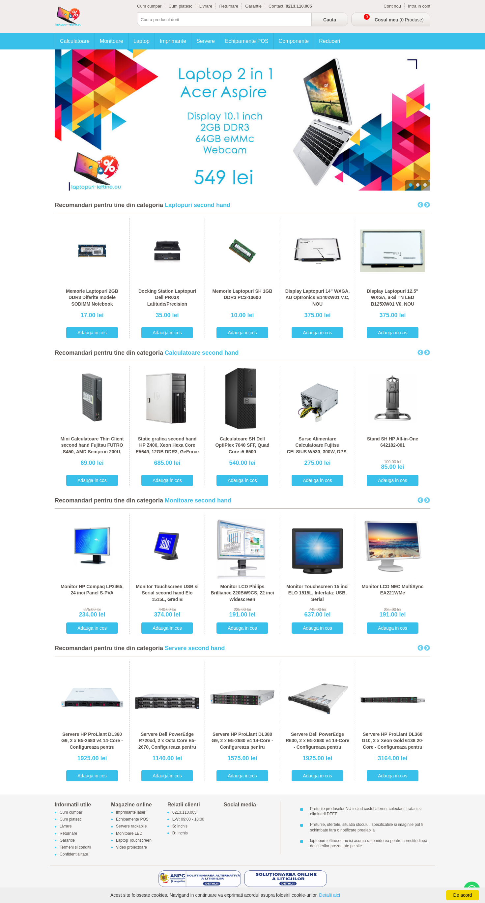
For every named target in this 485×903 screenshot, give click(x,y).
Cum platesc (180, 6)
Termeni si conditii (75, 847)
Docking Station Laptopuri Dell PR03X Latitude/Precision (167, 297)
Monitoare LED (129, 833)
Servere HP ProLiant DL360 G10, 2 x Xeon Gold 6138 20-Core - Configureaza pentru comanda (392, 744)
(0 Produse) (399, 19)
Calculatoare (75, 41)
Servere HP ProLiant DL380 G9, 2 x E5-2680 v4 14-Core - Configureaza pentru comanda (242, 744)
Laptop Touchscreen (134, 840)
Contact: (276, 6)
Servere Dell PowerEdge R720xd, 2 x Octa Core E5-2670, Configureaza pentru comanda (167, 744)
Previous (420, 205)
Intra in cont (419, 6)
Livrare (206, 6)
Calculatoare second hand (202, 352)
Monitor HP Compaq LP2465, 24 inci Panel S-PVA (92, 590)
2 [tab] (417, 185)
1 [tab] (410, 185)
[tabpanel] (242, 120)
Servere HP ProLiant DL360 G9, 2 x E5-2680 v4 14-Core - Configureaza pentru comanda (92, 744)
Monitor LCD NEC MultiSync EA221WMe (392, 590)
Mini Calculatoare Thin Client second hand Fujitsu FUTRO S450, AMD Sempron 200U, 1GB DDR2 (92, 448)
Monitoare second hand (198, 500)
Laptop (141, 41)
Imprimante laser (130, 812)
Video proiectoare (131, 847)
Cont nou (392, 6)
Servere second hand (195, 648)
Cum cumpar (149, 6)
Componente (294, 41)
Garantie (253, 6)
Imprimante (173, 41)
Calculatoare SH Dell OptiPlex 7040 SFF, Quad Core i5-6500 (242, 445)
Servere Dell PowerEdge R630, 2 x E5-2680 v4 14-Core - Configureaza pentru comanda (317, 744)
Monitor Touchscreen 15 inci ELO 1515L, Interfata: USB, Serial (317, 593)
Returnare (228, 6)
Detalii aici (329, 895)
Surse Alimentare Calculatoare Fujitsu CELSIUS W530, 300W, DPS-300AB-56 (317, 448)
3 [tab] (425, 185)
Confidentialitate (74, 854)
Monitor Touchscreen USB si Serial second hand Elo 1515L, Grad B (167, 593)
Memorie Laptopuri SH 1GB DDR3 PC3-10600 (242, 294)
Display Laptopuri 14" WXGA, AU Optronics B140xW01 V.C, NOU (317, 297)
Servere (205, 41)
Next (427, 205)
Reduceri (329, 41)
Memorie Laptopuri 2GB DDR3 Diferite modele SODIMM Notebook (92, 297)
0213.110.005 (184, 812)
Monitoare (111, 41)
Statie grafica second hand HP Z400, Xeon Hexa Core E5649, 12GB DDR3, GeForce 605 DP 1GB (167, 448)
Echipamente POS (247, 41)
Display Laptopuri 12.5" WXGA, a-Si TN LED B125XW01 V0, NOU (392, 297)
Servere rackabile (131, 826)
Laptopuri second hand (197, 205)
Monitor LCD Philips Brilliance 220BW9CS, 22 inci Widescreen (242, 593)
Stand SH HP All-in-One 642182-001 (392, 442)
